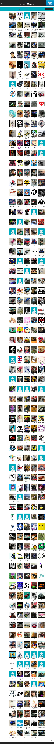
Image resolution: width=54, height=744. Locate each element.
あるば (27, 333)
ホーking (20, 442)
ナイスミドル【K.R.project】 (34, 491)
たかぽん (34, 78)
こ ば (34, 687)
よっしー (27, 560)
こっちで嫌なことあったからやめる (19, 393)
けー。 (20, 304)
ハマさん (27, 422)
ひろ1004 (34, 363)
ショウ (12, 245)
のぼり (27, 510)
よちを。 (34, 392)
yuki (34, 98)
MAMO (27, 412)
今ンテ (41, 176)
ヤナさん (27, 638)
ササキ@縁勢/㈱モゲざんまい (34, 638)
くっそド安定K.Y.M (12, 471)
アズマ (12, 481)
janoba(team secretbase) (20, 29)
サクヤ (41, 461)
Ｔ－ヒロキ (20, 481)
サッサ (12, 166)
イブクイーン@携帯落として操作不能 (34, 29)
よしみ (20, 373)
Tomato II (20, 412)
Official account (20, 727)
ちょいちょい (27, 225)
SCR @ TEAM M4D (34, 422)
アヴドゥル (27, 717)
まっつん (27, 255)
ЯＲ (41, 78)
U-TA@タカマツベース (41, 717)
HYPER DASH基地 (41, 314)
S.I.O (34, 166)
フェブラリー (34, 255)
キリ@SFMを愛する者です (34, 707)
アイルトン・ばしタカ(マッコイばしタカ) (19, 344)
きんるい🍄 (34, 471)
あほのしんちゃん (34, 19)
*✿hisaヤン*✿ (41, 166)
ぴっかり (12, 569)
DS (34, 245)
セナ (41, 520)
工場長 (12, 451)
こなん (12, 491)
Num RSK (12, 648)
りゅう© (41, 245)
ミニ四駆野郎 (41, 275)
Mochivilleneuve (27, 304)
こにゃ (41, 88)
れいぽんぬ (12, 412)
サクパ (27, 275)
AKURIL (20, 530)
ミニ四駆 (20, 658)
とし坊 (20, 471)
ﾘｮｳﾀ (34, 501)
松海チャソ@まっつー (12, 176)
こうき (34, 196)
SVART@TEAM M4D (27, 727)
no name (20, 520)
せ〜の (41, 284)
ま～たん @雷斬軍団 (12, 353)
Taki (27, 579)
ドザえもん (27, 373)
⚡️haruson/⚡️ (20, 638)
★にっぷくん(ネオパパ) (12, 19)
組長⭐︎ (20, 88)
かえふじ (34, 117)
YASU (27, 678)
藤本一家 (34, 442)
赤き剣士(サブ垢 (12, 363)
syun (41, 343)
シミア (34, 569)
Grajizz (12, 186)
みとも (12, 402)
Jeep (34, 216)
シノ (20, 186)
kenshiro (20, 117)
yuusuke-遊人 (12, 501)
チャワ (34, 589)
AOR (12, 196)
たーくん (20, 383)
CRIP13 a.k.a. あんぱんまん (41, 255)
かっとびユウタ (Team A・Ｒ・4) (27, 452)
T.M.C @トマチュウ (41, 206)
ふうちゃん (12, 540)
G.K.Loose (20, 68)
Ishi (12, 88)
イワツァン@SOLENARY (27, 343)
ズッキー (12, 373)
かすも (41, 678)
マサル (34, 619)
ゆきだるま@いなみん (12, 737)
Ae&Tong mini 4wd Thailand (34, 157)
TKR (12, 599)
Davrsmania (41, 29)
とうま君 (41, 540)
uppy (34, 520)
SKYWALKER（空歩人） (34, 599)
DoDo (12, 609)
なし (12, 383)
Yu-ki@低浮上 (27, 117)
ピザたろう (34, 678)
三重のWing (27, 29)
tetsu (27, 383)
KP (27, 589)
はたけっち (27, 402)
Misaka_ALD (41, 579)
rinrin (27, 324)
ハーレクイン (41, 530)
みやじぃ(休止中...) (27, 609)
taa (34, 560)
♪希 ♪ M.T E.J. (34, 530)
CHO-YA (20, 206)
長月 (41, 137)
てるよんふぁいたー (41, 39)
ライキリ (20, 451)
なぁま (20, 107)
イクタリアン (20, 255)
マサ (27, 88)
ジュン (20, 363)
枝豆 (12, 520)
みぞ (27, 206)
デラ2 (41, 412)
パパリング (34, 717)
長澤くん (12, 717)
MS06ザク (12, 638)
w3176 (27, 48)
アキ (27, 491)
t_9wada (34, 333)
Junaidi (20, 216)
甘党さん (34, 88)
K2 (12, 333)
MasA (41, 737)
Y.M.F (12, 314)
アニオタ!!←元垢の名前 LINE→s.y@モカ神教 (41, 20)
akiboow (12, 68)
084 (41, 510)
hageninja (41, 383)
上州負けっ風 (41, 117)
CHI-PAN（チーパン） (41, 570)
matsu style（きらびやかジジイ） (12, 422)
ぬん (20, 687)
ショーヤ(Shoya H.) (19, 648)
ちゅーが (12, 687)
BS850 (34, 68)
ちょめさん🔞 (34, 304)
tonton (41, 609)
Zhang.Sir (20, 422)
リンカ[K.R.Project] (34, 58)
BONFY (41, 186)
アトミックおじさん (27, 353)
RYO (12, 225)
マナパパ (20, 540)
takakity (41, 333)
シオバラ (12, 304)
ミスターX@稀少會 (19, 491)
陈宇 (12, 678)
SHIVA (34, 432)
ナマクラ (34, 147)
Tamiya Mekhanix (20, 717)
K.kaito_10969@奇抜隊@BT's (34, 697)
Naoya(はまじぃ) (12, 275)
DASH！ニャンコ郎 (41, 648)
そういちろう (27, 107)
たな (34, 609)
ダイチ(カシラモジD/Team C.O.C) (12, 58)
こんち (41, 432)
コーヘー (41, 147)
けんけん (20, 324)
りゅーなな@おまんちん (12, 29)
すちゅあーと (41, 68)
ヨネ (12, 324)
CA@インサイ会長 (41, 442)
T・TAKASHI (27, 157)
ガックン (12, 442)
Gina (34, 383)
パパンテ (27, 697)
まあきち (34, 648)
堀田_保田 (20, 58)
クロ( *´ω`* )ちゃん (19, 78)
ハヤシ (41, 687)
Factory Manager (12, 206)
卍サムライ (27, 216)
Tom (34, 324)
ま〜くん (41, 402)
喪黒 (34, 294)
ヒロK (20, 235)
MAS (34, 39)
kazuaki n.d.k (27, 550)
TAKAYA (41, 619)
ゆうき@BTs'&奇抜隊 (12, 284)
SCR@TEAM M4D (12, 107)
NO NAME (20, 225)
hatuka (27, 628)
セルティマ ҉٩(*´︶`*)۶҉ (27, 737)
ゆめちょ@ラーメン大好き (27, 166)
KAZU (27, 599)
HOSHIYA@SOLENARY (20, 697)
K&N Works (20, 599)
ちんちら (27, 530)
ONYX (34, 451)
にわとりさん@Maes (34, 284)
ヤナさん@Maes (20, 560)
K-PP (12, 98)
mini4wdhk (20, 39)
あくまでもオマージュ (19, 629)
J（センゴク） (12, 255)
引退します (41, 157)
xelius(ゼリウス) (20, 569)
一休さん (34, 235)
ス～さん (34, 481)
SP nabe (20, 609)
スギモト (12, 628)
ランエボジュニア (27, 707)
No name (41, 392)
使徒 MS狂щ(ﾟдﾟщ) (27, 68)
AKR (34, 48)
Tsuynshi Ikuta (27, 245)
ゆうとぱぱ (27, 471)
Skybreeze (41, 58)
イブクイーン (41, 451)
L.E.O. (41, 107)
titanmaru (12, 147)
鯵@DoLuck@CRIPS (19, 589)
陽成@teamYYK (20, 501)
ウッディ (20, 245)
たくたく (20, 127)
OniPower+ (34, 206)
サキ (20, 98)
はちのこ (41, 638)
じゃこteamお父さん (20, 579)
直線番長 (27, 78)
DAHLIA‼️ (27, 147)
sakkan (20, 550)
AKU (12, 550)
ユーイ (12, 727)
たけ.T (20, 265)
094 (12, 127)
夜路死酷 (27, 284)
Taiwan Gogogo (41, 265)
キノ (41, 481)
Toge (27, 39)
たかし (20, 402)
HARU (27, 98)
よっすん (12, 137)
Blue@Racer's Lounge (20, 707)
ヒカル (41, 225)
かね (20, 19)
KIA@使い (27, 540)
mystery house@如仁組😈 (41, 363)
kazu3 (27, 265)
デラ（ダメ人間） (34, 176)
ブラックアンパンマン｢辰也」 (41, 324)
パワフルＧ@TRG (27, 235)
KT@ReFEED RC (41, 422)
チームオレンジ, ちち (41, 373)
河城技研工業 (34, 137)
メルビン (20, 275)
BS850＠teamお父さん (12, 619)
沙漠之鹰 (27, 668)
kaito (27, 648)
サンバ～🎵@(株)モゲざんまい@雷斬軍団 (12, 394)
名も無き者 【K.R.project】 (41, 304)
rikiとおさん (20, 333)
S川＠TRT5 (27, 619)
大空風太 (20, 48)
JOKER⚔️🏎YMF (41, 216)
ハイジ (34, 579)
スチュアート (12, 658)
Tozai (20, 737)
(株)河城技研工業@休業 (27, 58)
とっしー (27, 363)
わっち (41, 707)
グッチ (34, 127)
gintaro (34, 540)
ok (41, 599)
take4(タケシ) (20, 294)
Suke (41, 471)
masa (12, 697)
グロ (27, 294)
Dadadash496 (34, 550)
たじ (27, 314)
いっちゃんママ (34, 343)
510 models (12, 265)
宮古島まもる (20, 157)
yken (12, 157)
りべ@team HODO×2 (27, 137)
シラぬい (27, 569)
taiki (12, 343)
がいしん (12, 39)
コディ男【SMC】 (20, 432)
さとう (41, 294)
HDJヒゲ (41, 589)
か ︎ (27, 442)
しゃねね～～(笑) (41, 697)
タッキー (41, 353)
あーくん (27, 176)
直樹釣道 (41, 48)
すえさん (20, 196)
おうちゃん (12, 579)
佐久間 (12, 117)
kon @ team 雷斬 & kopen (12, 511)
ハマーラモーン (27, 687)
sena (27, 501)
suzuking (12, 48)
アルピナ (12, 294)
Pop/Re (34, 225)
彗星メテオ (12, 668)
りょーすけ (27, 196)
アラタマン (27, 481)
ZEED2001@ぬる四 (41, 196)
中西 (34, 727)
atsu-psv (41, 560)
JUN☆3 (20, 176)
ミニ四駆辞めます (34, 461)
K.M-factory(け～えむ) (19, 511)
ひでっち (12, 216)
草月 (20, 137)
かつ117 (12, 560)
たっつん (27, 127)
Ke (27, 186)
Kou (41, 501)
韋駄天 (34, 186)
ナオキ (12, 78)
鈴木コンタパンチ (34, 510)
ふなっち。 (34, 628)
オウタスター (34, 265)
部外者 (41, 235)
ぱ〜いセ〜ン (20, 619)
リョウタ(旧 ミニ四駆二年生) (41, 491)
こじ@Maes (34, 353)
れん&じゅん (41, 628)
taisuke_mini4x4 (12, 589)
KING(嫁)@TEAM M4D (34, 373)
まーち (20, 314)
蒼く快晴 (20, 166)
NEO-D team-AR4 (41, 550)
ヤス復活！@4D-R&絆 (27, 432)
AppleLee (27, 658)
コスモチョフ (12, 530)
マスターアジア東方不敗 (19, 678)
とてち (12, 461)
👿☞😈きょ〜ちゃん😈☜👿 (19, 147)
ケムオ (34, 402)
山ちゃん (20, 461)
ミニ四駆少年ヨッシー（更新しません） (12, 707)
